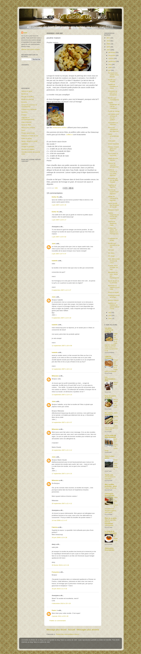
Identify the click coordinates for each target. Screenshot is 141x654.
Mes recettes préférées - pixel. (111, 485)
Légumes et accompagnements (27, 118)
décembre (112, 52)
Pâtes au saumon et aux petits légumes (112, 172)
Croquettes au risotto (113, 239)
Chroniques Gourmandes (109, 494)
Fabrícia (55, 527)
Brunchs (24, 102)
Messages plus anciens (88, 629)
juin (109, 70)
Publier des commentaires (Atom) (67, 634)
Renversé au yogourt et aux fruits (114, 287)
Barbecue (24, 94)
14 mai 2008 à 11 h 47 (59, 520)
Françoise (55, 572)
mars (110, 318)
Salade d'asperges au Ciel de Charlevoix (113, 105)
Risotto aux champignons (113, 99)
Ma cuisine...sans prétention (111, 413)
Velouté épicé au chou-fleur (110, 478)
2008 (108, 47)
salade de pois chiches (113, 159)
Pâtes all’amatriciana (113, 136)
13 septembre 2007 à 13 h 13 (62, 394)
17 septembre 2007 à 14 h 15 (62, 473)
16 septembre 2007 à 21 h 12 (62, 450)
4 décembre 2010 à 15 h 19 (61, 603)
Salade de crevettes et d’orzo (113, 86)
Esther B (55, 197)
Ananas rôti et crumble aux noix (113, 267)
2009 (108, 44)
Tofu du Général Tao (116, 537)
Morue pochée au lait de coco (116, 403)
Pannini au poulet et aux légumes (113, 191)
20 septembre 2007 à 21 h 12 (62, 503)
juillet (110, 67)
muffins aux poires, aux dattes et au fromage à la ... (113, 231)
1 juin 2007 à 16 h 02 (59, 237)
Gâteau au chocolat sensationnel (113, 165)
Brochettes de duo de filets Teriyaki (113, 180)
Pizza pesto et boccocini (113, 154)
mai (109, 312)
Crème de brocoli (110, 488)
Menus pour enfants (28, 127)
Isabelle (54, 260)
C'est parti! (111, 141)
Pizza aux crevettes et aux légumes (113, 129)
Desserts (24, 112)
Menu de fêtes (26, 125)
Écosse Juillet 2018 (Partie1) (116, 464)
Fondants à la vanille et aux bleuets (113, 74)
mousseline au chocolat (113, 123)
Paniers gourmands (28, 133)
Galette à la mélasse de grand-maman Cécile (113, 306)
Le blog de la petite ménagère (111, 532)
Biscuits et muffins (27, 96)
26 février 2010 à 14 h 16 (60, 565)
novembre (112, 55)
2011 (108, 38)
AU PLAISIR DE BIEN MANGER (110, 436)
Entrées (24, 115)
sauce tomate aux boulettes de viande (113, 205)
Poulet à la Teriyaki (111, 80)
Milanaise (55, 376)
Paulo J (54, 610)
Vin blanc (111, 253)
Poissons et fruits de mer (29, 136)
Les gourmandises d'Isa (110, 379)
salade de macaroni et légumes (113, 198)
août (110, 64)
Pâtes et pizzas (26, 138)
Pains (23, 130)
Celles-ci (69, 134)
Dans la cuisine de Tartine (110, 397)
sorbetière (24, 144)
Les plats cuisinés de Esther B (109, 330)
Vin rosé (111, 250)
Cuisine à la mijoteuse (28, 109)
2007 (108, 50)
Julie (53, 243)
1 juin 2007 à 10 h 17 (59, 220)
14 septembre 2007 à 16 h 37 (62, 422)
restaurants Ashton (60, 127)
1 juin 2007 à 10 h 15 (59, 205)
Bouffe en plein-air (27, 99)
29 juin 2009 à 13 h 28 (59, 537)
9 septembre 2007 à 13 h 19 (61, 318)
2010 (108, 41)
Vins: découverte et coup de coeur (114, 260)
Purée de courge (114, 111)
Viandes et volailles (28, 149)
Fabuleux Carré (113, 210)
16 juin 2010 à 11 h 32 (59, 589)
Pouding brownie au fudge (114, 296)
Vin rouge (111, 256)
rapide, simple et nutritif (29, 141)
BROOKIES (116, 383)
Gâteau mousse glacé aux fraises (113, 148)
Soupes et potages (27, 146)
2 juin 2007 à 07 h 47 (59, 254)
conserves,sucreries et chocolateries (29, 105)
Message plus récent (56, 629)
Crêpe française (113, 144)
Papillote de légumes (112, 186)
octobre (111, 58)
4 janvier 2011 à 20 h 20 (60, 616)
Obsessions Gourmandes (109, 549)
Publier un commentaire (57, 620)
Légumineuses (26, 122)
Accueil (71, 629)
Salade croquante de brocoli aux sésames (113, 215)
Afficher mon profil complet (30, 49)
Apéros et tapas (26, 91)
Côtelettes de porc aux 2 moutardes (112, 93)
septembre (112, 61)
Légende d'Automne (109, 357)
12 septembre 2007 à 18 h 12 (62, 369)
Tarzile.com (109, 475)
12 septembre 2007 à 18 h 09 (62, 345)
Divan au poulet (113, 292)
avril (110, 315)
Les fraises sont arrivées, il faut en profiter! (113, 117)
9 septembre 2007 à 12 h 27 (61, 290)
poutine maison (113, 300)
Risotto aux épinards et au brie (114, 245)
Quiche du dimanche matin (112, 223)
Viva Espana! (109, 525)
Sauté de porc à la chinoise (113, 282)
